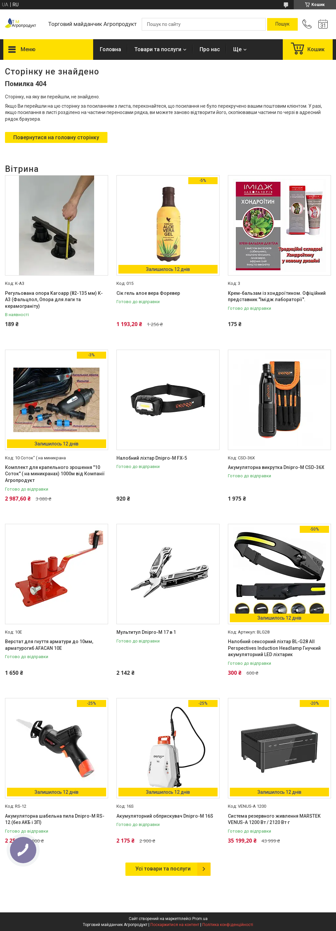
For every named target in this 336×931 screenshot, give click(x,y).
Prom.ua (200, 918)
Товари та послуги (157, 49)
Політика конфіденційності (227, 924)
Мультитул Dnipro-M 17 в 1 (146, 632)
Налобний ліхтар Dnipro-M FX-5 (151, 458)
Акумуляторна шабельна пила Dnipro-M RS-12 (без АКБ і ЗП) (54, 819)
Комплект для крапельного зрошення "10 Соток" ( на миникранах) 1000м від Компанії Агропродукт (55, 474)
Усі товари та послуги (163, 869)
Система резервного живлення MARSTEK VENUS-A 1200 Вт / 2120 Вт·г (274, 819)
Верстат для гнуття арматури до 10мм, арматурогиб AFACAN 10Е (49, 645)
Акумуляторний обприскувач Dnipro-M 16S (164, 816)
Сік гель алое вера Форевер (148, 293)
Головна (110, 49)
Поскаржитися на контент (174, 924)
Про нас (210, 49)
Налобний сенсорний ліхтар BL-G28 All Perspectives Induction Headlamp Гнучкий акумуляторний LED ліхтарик (274, 648)
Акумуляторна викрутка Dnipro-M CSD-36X (276, 467)
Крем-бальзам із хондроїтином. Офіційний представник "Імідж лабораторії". (277, 296)
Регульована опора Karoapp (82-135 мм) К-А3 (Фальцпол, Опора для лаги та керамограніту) (54, 300)
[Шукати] (282, 24)
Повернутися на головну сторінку (56, 137)
